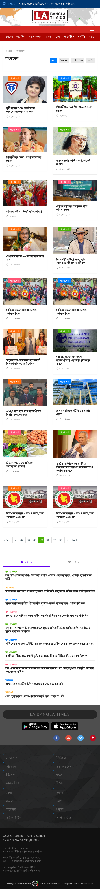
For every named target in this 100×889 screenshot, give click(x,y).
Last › (75, 540)
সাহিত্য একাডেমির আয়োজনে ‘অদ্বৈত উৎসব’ (21, 311)
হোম (8, 51)
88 (28, 540)
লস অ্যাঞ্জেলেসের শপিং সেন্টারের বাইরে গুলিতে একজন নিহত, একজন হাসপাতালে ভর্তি (48, 577)
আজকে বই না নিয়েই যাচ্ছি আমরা (24, 211)
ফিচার (59, 793)
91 (47, 540)
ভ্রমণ (58, 801)
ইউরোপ (10, 775)
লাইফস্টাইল (78, 60)
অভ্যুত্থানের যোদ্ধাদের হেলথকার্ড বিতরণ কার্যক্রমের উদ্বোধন (22, 362)
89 (34, 540)
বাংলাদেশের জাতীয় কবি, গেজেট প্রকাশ (73, 162)
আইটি (90, 60)
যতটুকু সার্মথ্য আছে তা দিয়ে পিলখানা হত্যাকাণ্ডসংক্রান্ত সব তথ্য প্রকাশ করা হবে (74, 467)
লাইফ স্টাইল (13, 818)
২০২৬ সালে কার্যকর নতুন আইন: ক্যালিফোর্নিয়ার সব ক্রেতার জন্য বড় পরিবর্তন (46, 616)
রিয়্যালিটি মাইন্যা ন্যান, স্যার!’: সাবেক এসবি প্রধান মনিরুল (72, 261)
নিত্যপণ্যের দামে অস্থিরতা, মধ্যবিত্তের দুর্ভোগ (20, 464)
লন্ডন (59, 775)
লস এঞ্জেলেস (35, 36)
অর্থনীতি (81, 36)
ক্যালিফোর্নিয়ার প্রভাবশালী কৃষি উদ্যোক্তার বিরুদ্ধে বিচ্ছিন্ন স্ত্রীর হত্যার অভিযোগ (46, 656)
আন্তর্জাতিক (69, 36)
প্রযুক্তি (91, 36)
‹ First (7, 540)
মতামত (10, 801)
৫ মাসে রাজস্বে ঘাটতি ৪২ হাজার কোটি (73, 412)
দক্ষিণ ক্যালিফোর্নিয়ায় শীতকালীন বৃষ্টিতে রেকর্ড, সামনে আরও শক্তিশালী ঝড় (45, 603)
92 (54, 540)
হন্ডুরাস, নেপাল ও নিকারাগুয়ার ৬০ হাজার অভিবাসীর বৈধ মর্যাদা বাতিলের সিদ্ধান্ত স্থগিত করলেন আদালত (47, 629)
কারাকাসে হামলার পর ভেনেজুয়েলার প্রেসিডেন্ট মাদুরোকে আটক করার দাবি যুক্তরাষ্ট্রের (42, 3)
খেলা (58, 36)
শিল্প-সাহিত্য (63, 818)
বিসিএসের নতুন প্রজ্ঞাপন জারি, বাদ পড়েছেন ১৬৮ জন (25, 515)
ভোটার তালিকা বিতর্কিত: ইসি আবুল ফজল (71, 208)
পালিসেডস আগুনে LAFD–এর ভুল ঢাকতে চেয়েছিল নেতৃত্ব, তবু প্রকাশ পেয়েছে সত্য (49, 644)
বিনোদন (48, 36)
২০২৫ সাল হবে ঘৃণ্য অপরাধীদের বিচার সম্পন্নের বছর (23, 412)
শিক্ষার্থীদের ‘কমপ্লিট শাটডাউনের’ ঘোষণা (74, 108)
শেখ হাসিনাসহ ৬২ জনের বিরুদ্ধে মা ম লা (25, 258)
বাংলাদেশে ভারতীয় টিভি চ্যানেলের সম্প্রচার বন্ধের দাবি (34, 684)
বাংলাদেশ (8, 36)
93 (60, 540)
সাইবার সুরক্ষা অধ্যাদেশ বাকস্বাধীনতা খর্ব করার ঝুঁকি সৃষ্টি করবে (73, 360)
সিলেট (59, 783)
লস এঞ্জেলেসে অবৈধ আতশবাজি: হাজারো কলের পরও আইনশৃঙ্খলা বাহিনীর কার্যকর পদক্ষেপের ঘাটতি (49, 670)
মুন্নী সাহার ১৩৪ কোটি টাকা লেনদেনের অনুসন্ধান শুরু (20, 109)
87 (21, 540)
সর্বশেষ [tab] (26, 562)
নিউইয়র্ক (9, 680)
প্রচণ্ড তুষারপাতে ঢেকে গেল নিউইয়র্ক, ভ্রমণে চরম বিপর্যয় (34, 696)
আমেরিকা (20, 36)
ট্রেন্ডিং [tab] (73, 562)
